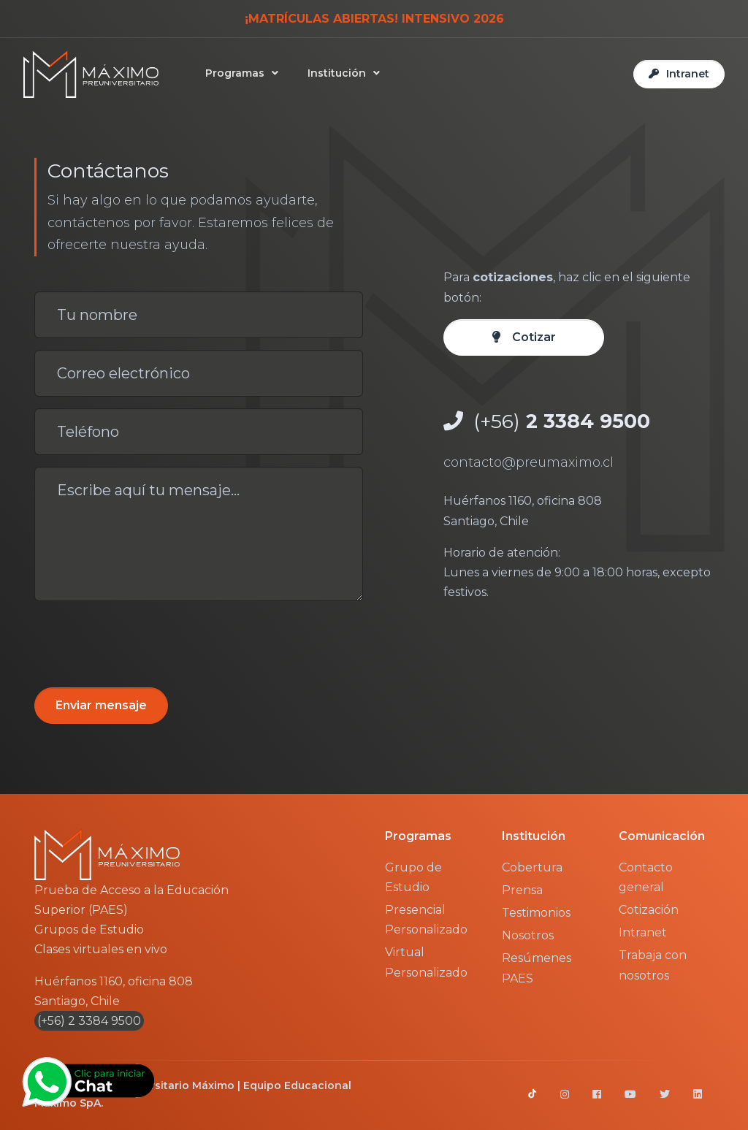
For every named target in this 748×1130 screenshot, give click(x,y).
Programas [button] (234, 73)
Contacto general (646, 877)
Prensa (522, 890)
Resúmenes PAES (536, 968)
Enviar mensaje (101, 705)
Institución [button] (337, 73)
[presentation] (145, 641)
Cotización (649, 910)
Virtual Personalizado (426, 962)
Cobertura (532, 867)
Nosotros (528, 935)
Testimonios (536, 913)
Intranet (643, 932)
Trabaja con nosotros (653, 965)
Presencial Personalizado (426, 919)
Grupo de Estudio (413, 877)
